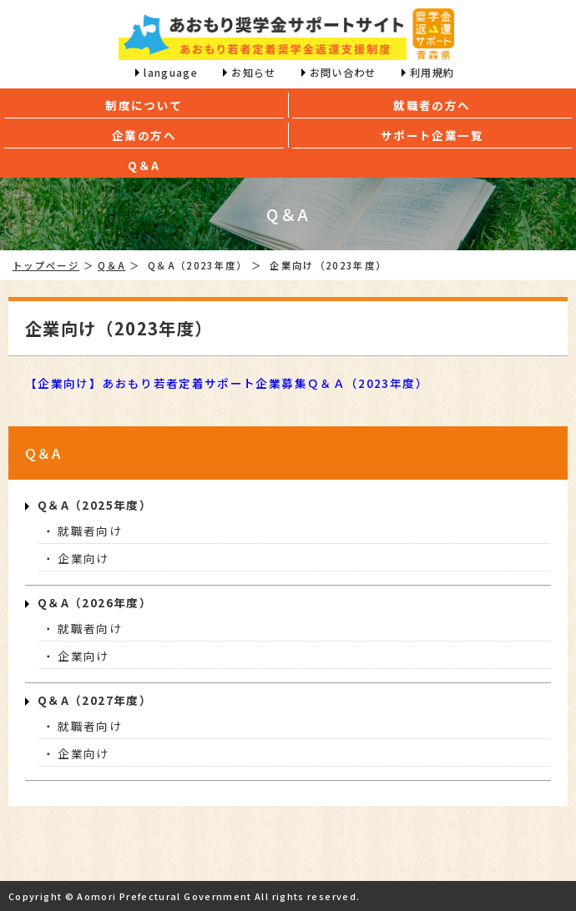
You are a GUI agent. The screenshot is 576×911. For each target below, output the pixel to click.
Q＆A (111, 265)
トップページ (46, 265)
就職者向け (90, 530)
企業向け (83, 558)
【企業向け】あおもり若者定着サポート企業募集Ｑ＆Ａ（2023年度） (226, 383)
